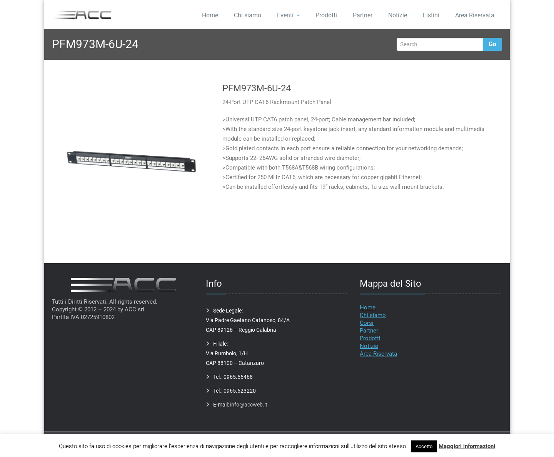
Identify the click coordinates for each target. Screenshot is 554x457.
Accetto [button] (424, 446)
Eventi (288, 15)
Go (492, 44)
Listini (431, 15)
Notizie (397, 15)
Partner (362, 15)
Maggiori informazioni (467, 446)
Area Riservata (474, 15)
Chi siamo (247, 15)
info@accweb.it (248, 405)
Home (210, 15)
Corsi (367, 322)
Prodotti (326, 15)
